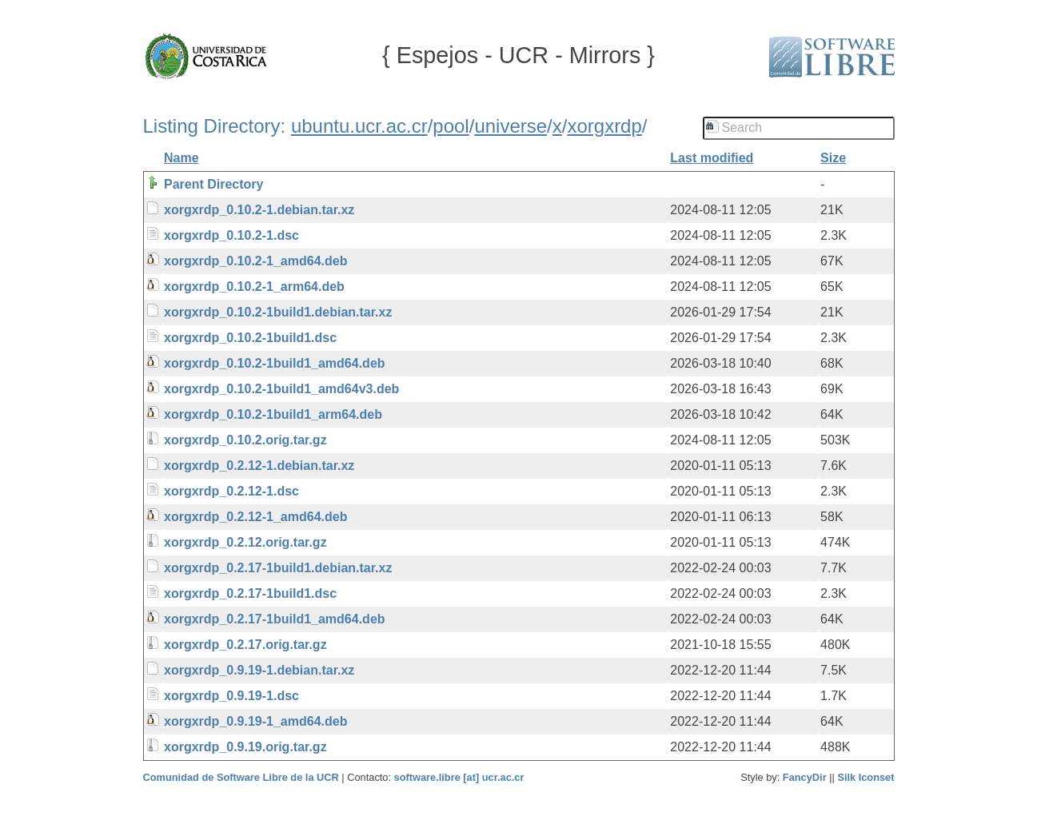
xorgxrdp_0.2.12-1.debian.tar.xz (259, 465)
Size (833, 158)
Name (181, 158)
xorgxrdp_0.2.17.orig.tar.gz (245, 644)
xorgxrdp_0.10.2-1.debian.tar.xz (259, 210)
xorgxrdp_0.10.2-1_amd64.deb (255, 261)
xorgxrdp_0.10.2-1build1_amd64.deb (274, 363)
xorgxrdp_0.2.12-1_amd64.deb (255, 516)
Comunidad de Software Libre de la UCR (242, 777)
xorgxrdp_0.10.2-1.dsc (231, 235)
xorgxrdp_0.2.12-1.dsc (231, 491)
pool (451, 126)
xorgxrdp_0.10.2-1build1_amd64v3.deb (281, 389)
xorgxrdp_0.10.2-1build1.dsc (250, 337)
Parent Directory (214, 184)
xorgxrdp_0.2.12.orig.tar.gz (245, 542)
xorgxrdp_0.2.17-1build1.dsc (250, 593)
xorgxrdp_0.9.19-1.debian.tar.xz (259, 670)
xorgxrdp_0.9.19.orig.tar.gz (245, 747)
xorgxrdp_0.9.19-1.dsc (231, 696)
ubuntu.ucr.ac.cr (359, 126)
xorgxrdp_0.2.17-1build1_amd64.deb (274, 619)
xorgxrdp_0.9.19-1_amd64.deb (255, 721)
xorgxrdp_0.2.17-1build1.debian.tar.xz (278, 568)
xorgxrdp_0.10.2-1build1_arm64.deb (273, 414)
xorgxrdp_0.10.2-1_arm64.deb (254, 286)
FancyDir (805, 777)
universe (510, 126)
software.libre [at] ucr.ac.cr (459, 777)
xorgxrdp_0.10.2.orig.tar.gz (245, 440)
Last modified (711, 158)
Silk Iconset (865, 777)
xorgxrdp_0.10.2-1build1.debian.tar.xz (278, 312)
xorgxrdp (604, 126)
